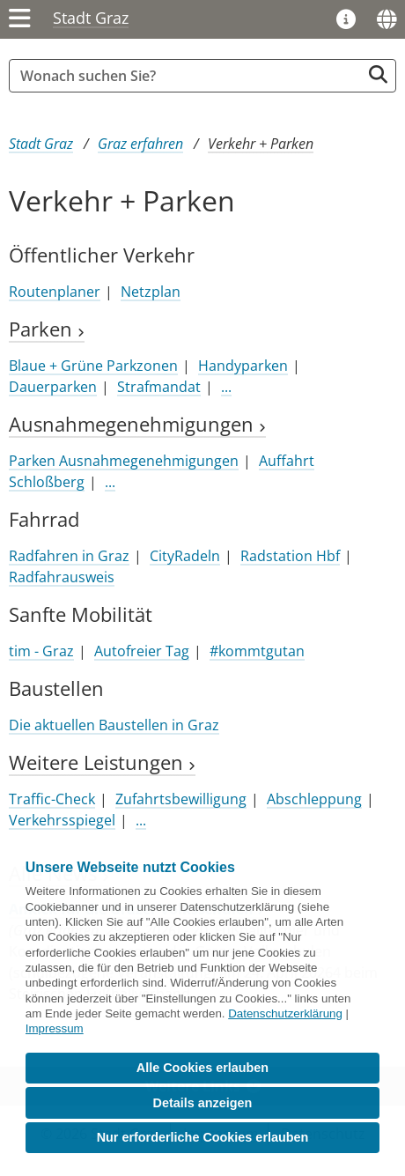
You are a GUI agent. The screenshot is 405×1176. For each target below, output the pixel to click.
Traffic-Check (52, 799)
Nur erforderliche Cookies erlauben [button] (203, 1137)
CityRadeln (185, 556)
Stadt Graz (91, 17)
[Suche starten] (378, 74)
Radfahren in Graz (69, 556)
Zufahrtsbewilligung (181, 799)
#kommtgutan (257, 651)
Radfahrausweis (61, 577)
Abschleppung (314, 799)
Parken (47, 329)
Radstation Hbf (290, 556)
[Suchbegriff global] (189, 76)
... (226, 386)
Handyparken (243, 365)
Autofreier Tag (141, 651)
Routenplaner (54, 291)
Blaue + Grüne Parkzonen (93, 365)
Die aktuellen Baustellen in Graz (114, 725)
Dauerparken (53, 386)
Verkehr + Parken (260, 143)
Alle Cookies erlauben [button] (202, 1068)
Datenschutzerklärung (285, 1013)
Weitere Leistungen (102, 762)
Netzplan (150, 291)
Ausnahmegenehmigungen (137, 424)
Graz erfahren (140, 143)
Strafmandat (159, 386)
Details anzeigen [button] (203, 1103)
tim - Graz (41, 651)
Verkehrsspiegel (62, 820)
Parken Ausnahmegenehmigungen (124, 460)
